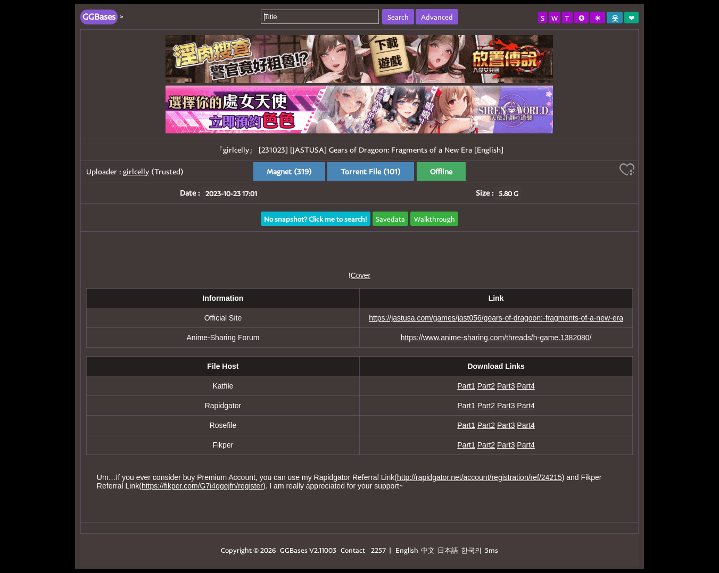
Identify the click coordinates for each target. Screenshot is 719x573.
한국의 (472, 549)
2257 (378, 549)
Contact (353, 549)
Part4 (525, 386)
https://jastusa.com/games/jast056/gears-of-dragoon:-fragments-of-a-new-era (496, 318)
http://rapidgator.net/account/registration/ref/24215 (479, 477)
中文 (428, 549)
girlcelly (136, 171)
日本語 (447, 549)
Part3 (506, 386)
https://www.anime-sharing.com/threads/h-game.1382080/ (496, 337)
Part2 (486, 386)
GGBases (294, 549)
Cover (360, 275)
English (406, 549)
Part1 (466, 386)
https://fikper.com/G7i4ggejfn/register (202, 486)
